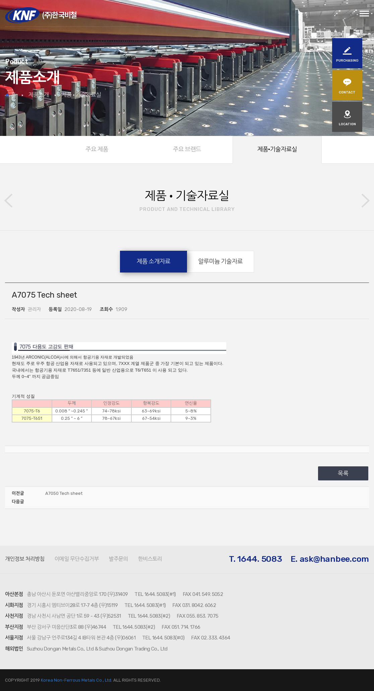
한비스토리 (150, 559)
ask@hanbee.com (334, 559)
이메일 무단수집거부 (77, 559)
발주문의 (118, 559)
